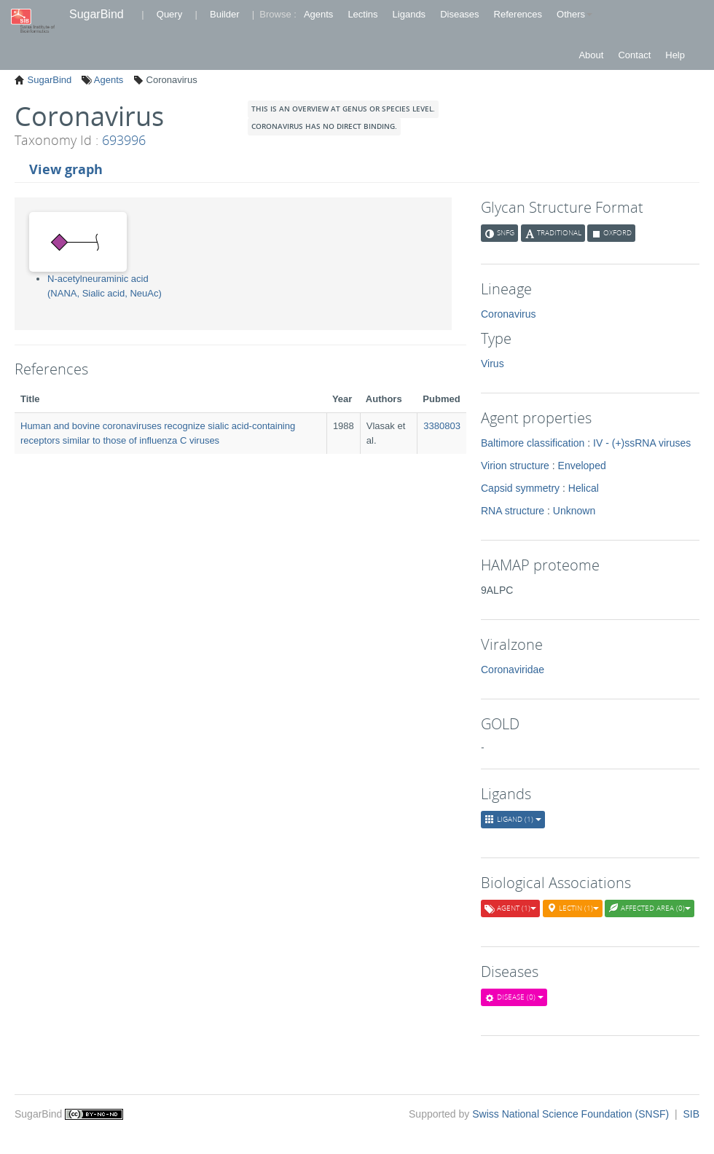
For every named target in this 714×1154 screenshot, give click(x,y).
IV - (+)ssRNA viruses (642, 443)
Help (675, 55)
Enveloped (582, 465)
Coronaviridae (512, 669)
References (518, 14)
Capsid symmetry (520, 488)
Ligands (409, 14)
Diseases (459, 14)
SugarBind (96, 14)
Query (169, 14)
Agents (318, 14)
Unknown (574, 511)
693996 (124, 140)
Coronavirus (508, 314)
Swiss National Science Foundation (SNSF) (572, 1114)
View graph (66, 169)
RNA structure (512, 511)
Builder (224, 14)
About (590, 55)
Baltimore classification (532, 443)
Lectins (362, 14)
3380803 (441, 425)
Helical (583, 488)
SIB (691, 1114)
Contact (634, 55)
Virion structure (515, 465)
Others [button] (574, 14)
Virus (492, 363)
